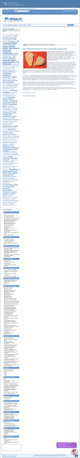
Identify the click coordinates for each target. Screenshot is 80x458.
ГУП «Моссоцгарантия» (9, 337)
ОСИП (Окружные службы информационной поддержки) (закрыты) (10, 389)
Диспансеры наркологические (8, 68)
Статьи (29, 25)
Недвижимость (7, 412)
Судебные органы (8, 258)
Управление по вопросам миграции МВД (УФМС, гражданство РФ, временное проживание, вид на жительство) (10, 180)
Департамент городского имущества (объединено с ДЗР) (11, 50)
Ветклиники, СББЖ (8, 397)
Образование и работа (9, 377)
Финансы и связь (8, 237)
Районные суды (28, 95)
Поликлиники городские (11, 119)
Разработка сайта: (6, 456)
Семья (5, 428)
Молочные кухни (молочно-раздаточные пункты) (9, 306)
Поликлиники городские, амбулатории (10, 121)
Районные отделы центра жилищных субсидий (9, 348)
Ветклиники (5, 41)
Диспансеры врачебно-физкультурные (9, 294)
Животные (6, 395)
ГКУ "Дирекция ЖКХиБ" (11, 42)
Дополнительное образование (10, 382)
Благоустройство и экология (10, 401)
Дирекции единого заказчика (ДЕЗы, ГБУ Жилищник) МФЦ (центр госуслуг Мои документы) (11, 66)
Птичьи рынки (7, 398)
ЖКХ (5, 212)
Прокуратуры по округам (8, 131)
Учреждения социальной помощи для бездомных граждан (11, 359)
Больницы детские (7, 39)
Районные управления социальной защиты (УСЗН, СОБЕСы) (10, 153)
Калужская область (21, 8)
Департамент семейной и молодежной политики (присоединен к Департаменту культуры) (10, 431)
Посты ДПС (11, 129)
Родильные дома (7, 328)
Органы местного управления (11, 278)
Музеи (5, 372)
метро (15, 205)
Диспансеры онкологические (10, 299)
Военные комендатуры (9, 423)
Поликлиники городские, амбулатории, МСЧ (9, 313)
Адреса (37, 455)
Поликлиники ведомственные (10, 310)
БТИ (15, 36)
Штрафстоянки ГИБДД (8, 205)
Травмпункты (5, 169)
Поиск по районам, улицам (10, 25)
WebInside (13, 456)
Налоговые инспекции (8, 238)
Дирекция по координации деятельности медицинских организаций (10, 291)
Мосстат (6, 438)
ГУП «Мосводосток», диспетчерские (11, 218)
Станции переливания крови (10, 330)
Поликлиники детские (10, 126)
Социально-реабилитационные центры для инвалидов (10, 350)
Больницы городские (10, 38)
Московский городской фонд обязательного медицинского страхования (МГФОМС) (10, 308)
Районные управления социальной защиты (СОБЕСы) (11, 149)
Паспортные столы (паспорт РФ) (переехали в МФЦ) (10, 114)
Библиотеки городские (8, 369)
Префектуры (6, 282)
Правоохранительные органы (11, 267)
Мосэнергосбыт (6, 90)
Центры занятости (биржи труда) (10, 193)
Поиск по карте (22, 25)
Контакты (54, 455)
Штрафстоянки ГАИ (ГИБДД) (10, 276)
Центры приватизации (8, 234)
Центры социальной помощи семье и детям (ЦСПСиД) (11, 365)
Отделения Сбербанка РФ (9, 240)
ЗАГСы (33, 95)
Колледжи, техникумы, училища (9, 78)
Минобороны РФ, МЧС (9, 420)
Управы (5, 283)
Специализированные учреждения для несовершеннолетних (11, 355)
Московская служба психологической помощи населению (9, 342)
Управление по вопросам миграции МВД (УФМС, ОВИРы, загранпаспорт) (11, 172)
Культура (6, 367)
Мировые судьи (12, 85)
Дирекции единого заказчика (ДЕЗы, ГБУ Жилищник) (11, 62)
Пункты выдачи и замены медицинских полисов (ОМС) (10, 321)
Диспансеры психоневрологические (11, 302)
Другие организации (8, 436)
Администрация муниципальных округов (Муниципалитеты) (11, 281)
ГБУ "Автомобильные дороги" (10, 405)
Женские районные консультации (11, 303)
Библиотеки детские (8, 370)
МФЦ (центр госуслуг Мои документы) (10, 81)
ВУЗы (14, 39)
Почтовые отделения (8, 241)
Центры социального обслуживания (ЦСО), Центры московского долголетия (11, 200)
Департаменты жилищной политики (10, 55)
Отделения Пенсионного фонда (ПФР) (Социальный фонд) (10, 103)
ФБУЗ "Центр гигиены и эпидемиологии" (9, 333)
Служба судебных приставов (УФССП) (10, 158)
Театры (13, 167)
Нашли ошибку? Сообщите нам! (69, 10)
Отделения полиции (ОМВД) (10, 273)
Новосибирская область (31, 8)
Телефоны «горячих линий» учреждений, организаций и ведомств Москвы (10, 30)
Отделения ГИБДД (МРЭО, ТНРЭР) (9, 98)
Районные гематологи (8, 327)
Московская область (12, 8)
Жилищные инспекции (8, 225)
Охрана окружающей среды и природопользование (10, 409)
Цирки (5, 374)
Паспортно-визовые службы (10, 246)
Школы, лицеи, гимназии (8, 203)
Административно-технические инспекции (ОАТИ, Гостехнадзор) (11, 403)
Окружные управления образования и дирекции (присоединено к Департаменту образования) (11, 386)
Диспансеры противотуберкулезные (10, 70)
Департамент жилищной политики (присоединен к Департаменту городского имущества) (11, 220)
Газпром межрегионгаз (9, 44)
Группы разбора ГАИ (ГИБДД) (10, 269)
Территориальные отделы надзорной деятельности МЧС (10, 425)
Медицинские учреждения (10, 286)
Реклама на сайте (61, 455)
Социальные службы (9, 336)
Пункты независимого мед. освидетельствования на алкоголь (11, 137)
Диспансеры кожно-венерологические (8, 297)
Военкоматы (11, 41)
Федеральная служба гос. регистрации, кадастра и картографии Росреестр (10, 188)
